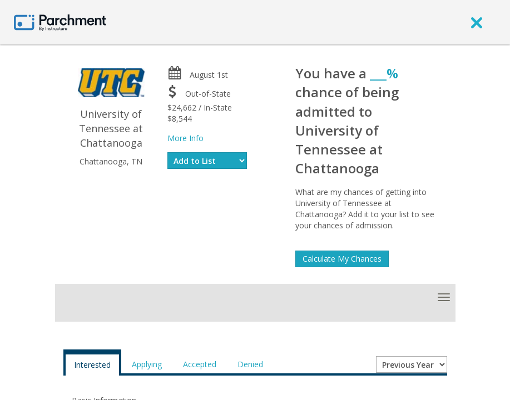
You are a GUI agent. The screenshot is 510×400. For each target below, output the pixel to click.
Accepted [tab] (199, 364)
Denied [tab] (250, 364)
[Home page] (60, 22)
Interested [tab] (92, 364)
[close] (477, 22)
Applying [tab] (147, 364)
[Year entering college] (411, 364)
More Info (185, 138)
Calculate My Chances (342, 258)
